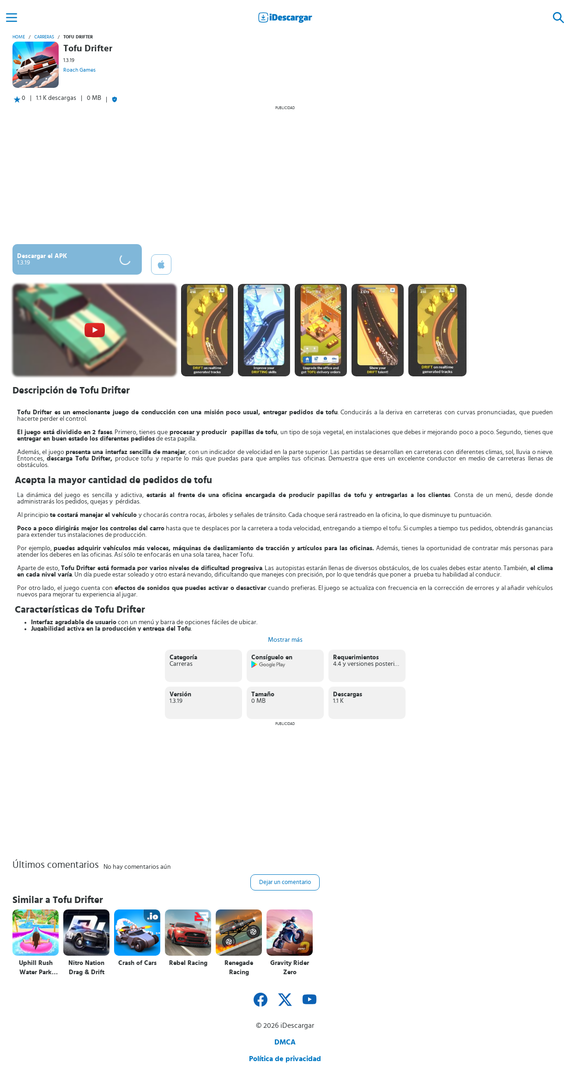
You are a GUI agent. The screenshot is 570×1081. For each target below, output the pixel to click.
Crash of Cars (137, 963)
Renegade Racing (238, 968)
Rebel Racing (188, 963)
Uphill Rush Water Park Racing (36, 968)
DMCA (285, 1042)
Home (18, 37)
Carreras (44, 37)
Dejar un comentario (285, 882)
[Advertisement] (285, 175)
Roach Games (79, 70)
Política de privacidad (285, 1059)
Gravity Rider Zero (289, 968)
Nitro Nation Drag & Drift (86, 968)
